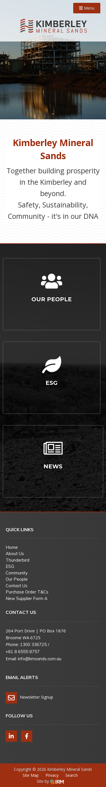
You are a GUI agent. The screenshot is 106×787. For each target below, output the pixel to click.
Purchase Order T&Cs (27, 592)
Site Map (31, 775)
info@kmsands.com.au (39, 658)
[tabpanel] (53, 59)
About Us (15, 553)
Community (17, 573)
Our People (17, 579)
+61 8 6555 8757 (23, 651)
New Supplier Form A (26, 598)
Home (12, 547)
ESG (10, 566)
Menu (86, 8)
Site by (50, 781)
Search (71, 775)
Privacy (52, 775)
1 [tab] (53, 114)
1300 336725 (33, 644)
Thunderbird (17, 560)
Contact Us (16, 585)
